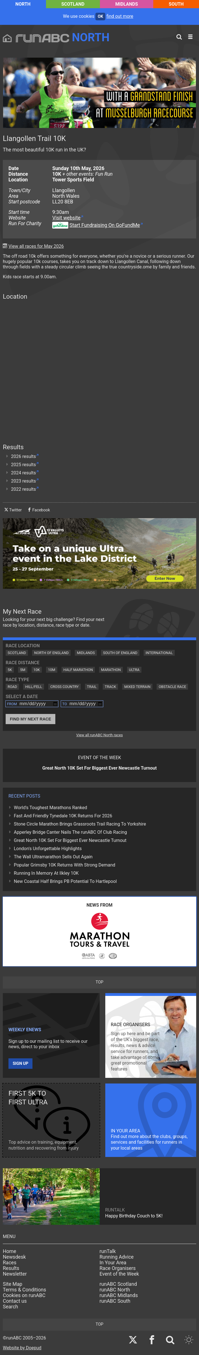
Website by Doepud (22, 1347)
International (159, 653)
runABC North (115, 1290)
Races (9, 1262)
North (23, 4)
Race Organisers (118, 1268)
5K (10, 670)
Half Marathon (78, 670)
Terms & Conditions (24, 1290)
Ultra (134, 670)
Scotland (72, 4)
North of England (51, 653)
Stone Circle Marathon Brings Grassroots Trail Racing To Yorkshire (80, 824)
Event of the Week (119, 1274)
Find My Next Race (30, 719)
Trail (92, 687)
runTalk (108, 1251)
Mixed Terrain (137, 687)
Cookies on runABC (24, 1295)
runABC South (115, 1301)
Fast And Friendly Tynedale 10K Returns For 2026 (63, 815)
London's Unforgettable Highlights (48, 848)
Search (10, 1307)
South (176, 4)
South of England (120, 653)
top (99, 982)
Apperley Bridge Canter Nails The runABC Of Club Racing (70, 832)
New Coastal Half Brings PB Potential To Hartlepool (65, 881)
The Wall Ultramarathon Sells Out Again (53, 856)
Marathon (111, 670)
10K (37, 670)
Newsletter (15, 1274)
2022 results (23, 489)
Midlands (126, 4)
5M (22, 670)
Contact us (15, 1301)
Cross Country (64, 687)
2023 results (23, 481)
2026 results (23, 456)
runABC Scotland (118, 1284)
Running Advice (117, 1257)
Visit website (66, 218)
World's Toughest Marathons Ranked (50, 807)
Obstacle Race (172, 687)
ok (100, 16)
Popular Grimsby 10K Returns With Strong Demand (64, 865)
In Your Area (113, 1262)
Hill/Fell (33, 687)
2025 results (23, 464)
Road (12, 687)
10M (51, 670)
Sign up (20, 1063)
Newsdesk (14, 1257)
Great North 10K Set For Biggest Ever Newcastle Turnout (70, 840)
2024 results (23, 472)
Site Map (12, 1284)
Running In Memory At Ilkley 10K (46, 873)
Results (11, 1268)
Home (9, 1251)
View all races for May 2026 (36, 246)
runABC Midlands (119, 1295)
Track (110, 687)
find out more (119, 16)
